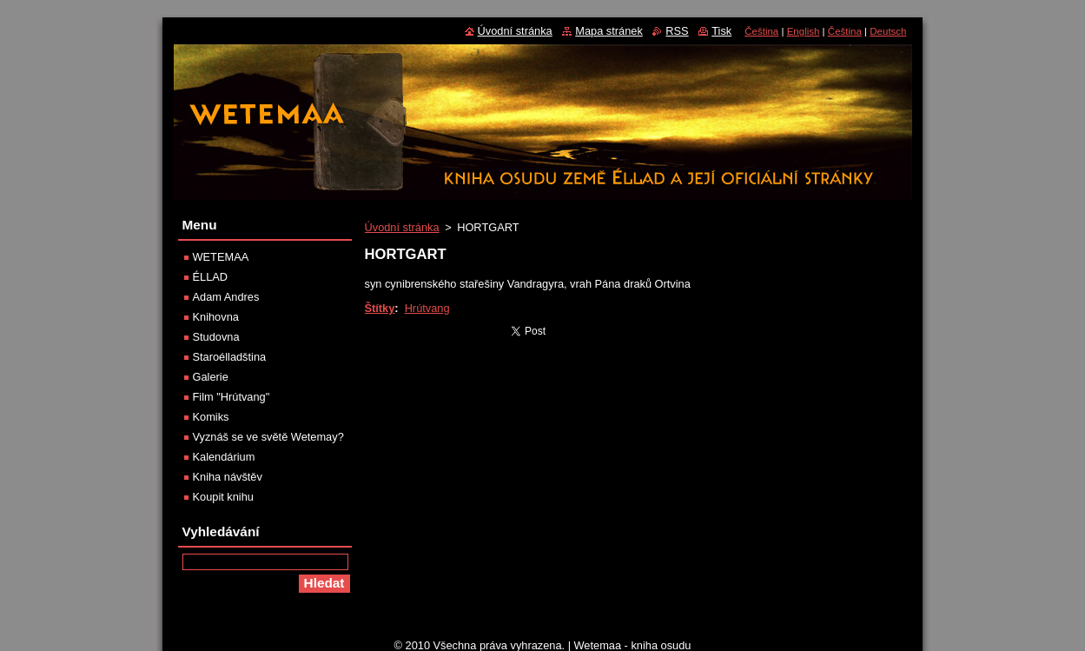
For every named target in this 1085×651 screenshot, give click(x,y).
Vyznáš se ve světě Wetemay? (268, 436)
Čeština (761, 31)
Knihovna (216, 316)
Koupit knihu (223, 496)
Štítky (380, 308)
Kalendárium (224, 456)
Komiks (211, 416)
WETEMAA (221, 256)
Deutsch (888, 31)
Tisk (721, 30)
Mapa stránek (609, 30)
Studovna (216, 336)
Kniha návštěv (227, 476)
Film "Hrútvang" (231, 396)
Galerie (210, 376)
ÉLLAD (210, 276)
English (803, 31)
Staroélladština (230, 356)
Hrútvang (427, 308)
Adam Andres (226, 296)
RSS (676, 30)
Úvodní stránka (402, 227)
